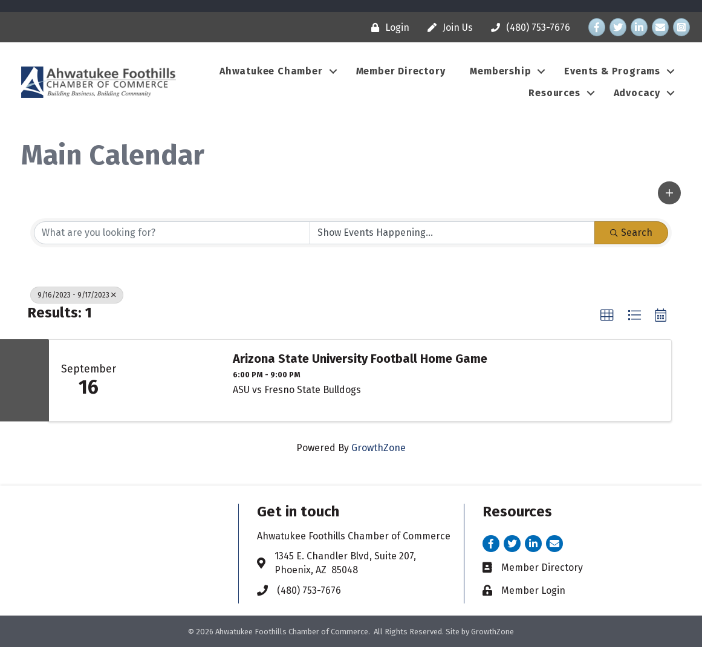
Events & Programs (612, 71)
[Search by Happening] (453, 232)
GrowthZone (378, 448)
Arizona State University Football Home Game (360, 358)
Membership (500, 71)
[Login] (387, 27)
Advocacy (637, 93)
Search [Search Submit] (631, 232)
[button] (669, 192)
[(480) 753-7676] (527, 27)
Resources (554, 93)
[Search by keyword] (172, 232)
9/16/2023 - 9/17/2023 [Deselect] (76, 295)
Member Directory (401, 71)
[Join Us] (447, 27)
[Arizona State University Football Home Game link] (174, 380)
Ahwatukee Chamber (271, 71)
